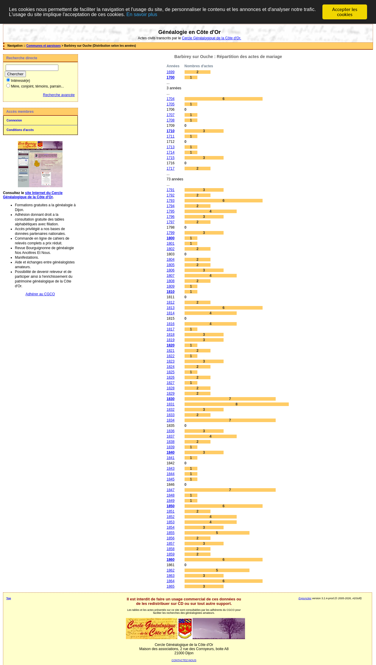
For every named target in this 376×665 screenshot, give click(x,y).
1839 (170, 447)
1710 (170, 131)
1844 (170, 474)
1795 (170, 211)
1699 (170, 72)
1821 (170, 351)
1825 (170, 372)
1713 (170, 147)
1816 (170, 324)
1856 (170, 538)
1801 (170, 243)
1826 (170, 377)
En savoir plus (160, 14)
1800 (170, 238)
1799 (170, 233)
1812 (170, 302)
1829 (170, 393)
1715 (170, 158)
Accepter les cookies (344, 12)
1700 (170, 77)
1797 (170, 222)
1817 (170, 329)
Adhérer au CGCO (40, 294)
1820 (170, 345)
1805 (170, 265)
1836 (170, 431)
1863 (170, 576)
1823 (170, 361)
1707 (170, 115)
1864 (170, 581)
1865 (170, 586)
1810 (170, 292)
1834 (170, 420)
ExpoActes (305, 598)
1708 (170, 120)
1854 (170, 527)
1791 (170, 190)
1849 (170, 501)
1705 (170, 104)
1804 (170, 259)
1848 (170, 495)
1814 (170, 313)
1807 (170, 276)
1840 (170, 452)
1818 (170, 334)
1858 (170, 549)
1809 (170, 286)
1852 (170, 517)
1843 (170, 468)
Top (8, 598)
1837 (170, 436)
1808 (170, 281)
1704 (170, 99)
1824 (170, 367)
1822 (170, 356)
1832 (170, 410)
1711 (170, 136)
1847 (170, 490)
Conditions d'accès (20, 130)
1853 (170, 522)
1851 (170, 511)
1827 (170, 383)
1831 (170, 404)
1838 (170, 442)
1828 (170, 388)
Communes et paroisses (43, 45)
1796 (170, 217)
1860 (170, 560)
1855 (170, 533)
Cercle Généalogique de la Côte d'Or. (211, 38)
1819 (170, 340)
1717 (170, 168)
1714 (170, 152)
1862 (170, 570)
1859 (170, 554)
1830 (170, 399)
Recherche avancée (59, 95)
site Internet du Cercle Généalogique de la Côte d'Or (33, 195)
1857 (170, 543)
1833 (170, 415)
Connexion (14, 120)
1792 (170, 195)
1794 (170, 206)
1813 (170, 308)
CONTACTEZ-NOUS (183, 660)
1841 (170, 458)
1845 (170, 479)
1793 (170, 201)
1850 (170, 506)
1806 (170, 270)
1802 (170, 249)
